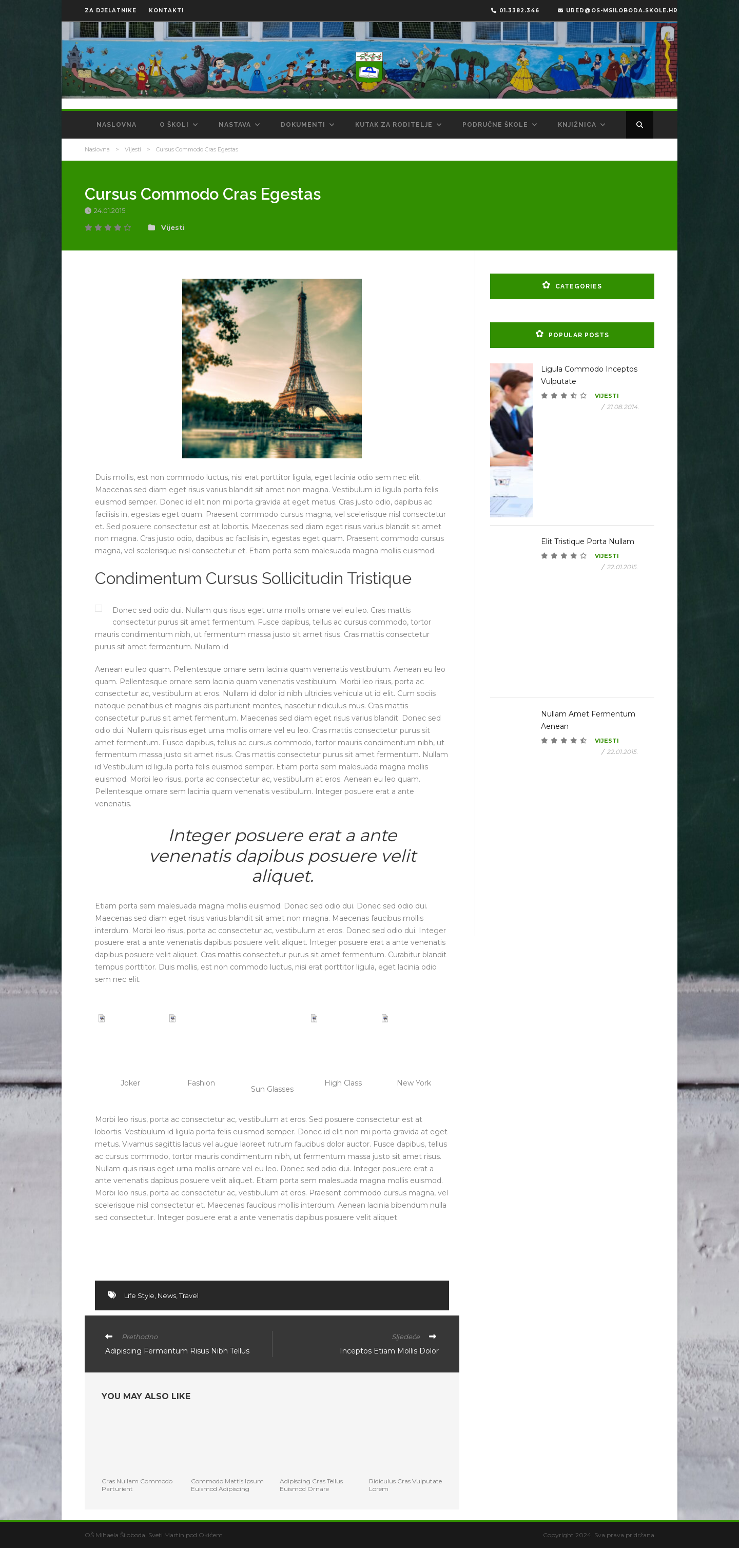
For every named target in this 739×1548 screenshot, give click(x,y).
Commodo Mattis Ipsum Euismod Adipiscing (227, 1484)
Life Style (139, 1295)
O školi (174, 124)
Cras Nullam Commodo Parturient (137, 1484)
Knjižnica (577, 124)
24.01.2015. (111, 210)
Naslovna (116, 124)
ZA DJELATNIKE (111, 10)
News (167, 1295)
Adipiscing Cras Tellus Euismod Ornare (311, 1484)
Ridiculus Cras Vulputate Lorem (405, 1484)
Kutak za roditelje (394, 124)
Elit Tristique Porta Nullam (587, 541)
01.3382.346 (515, 10)
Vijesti (133, 149)
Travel (189, 1295)
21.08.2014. (623, 407)
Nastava (235, 124)
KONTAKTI (166, 10)
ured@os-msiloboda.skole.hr (618, 10)
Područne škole (495, 124)
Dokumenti (303, 124)
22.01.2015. (622, 567)
